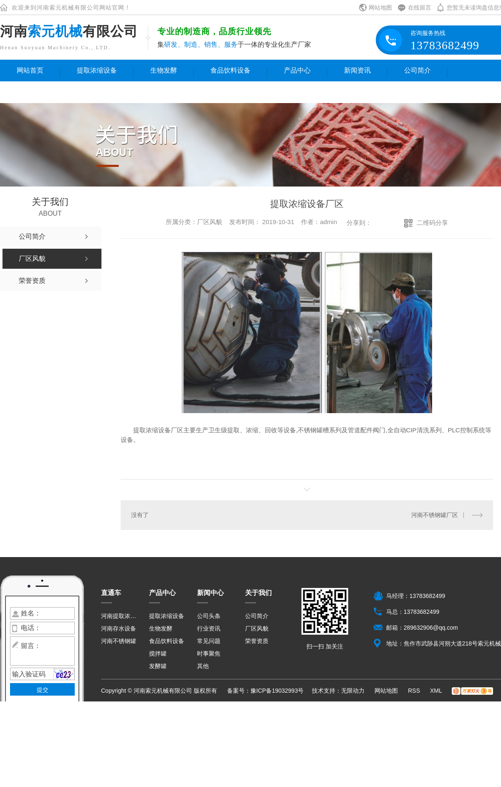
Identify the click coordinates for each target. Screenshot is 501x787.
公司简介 (417, 70)
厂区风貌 (256, 628)
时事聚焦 (208, 653)
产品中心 (297, 70)
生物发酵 (163, 70)
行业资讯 (208, 628)
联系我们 (30, 92)
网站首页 (30, 70)
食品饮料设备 (230, 70)
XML (436, 690)
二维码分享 (432, 222)
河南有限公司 (69, 31)
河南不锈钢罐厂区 (434, 515)
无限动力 (352, 690)
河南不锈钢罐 (118, 641)
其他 (203, 666)
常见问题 (208, 641)
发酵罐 (158, 666)
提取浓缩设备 (97, 70)
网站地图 (380, 7)
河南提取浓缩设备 (120, 616)
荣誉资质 (256, 641)
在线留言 (419, 7)
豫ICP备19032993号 (277, 690)
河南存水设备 (118, 628)
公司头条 (208, 616)
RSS (415, 690)
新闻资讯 (357, 70)
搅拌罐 (158, 653)
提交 (42, 689)
